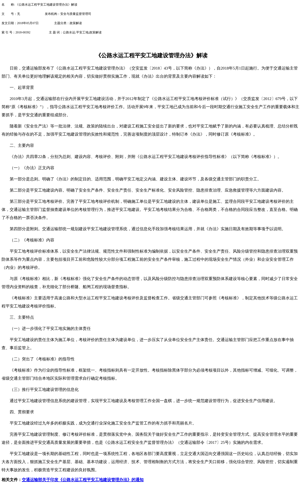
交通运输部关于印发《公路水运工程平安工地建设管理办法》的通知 (83, 479)
